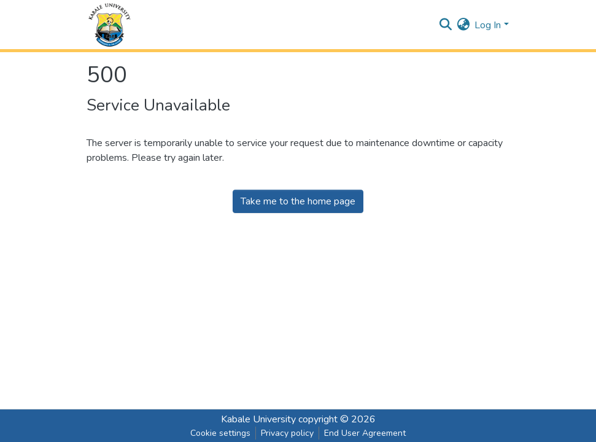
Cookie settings (220, 433)
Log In (487, 25)
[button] (463, 25)
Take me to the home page (298, 201)
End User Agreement (365, 433)
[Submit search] (445, 25)
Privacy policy (287, 433)
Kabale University (258, 419)
